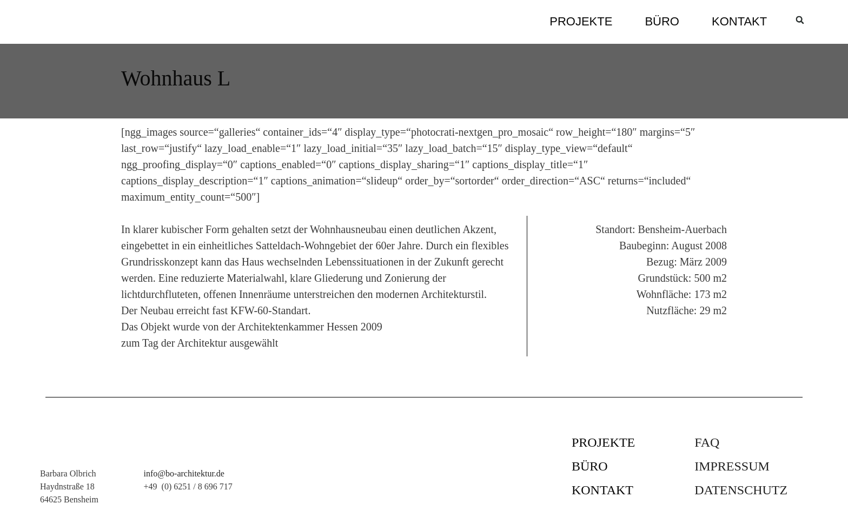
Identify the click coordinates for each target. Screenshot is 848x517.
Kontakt (739, 21)
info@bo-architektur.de (184, 473)
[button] (800, 20)
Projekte (580, 21)
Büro (662, 21)
